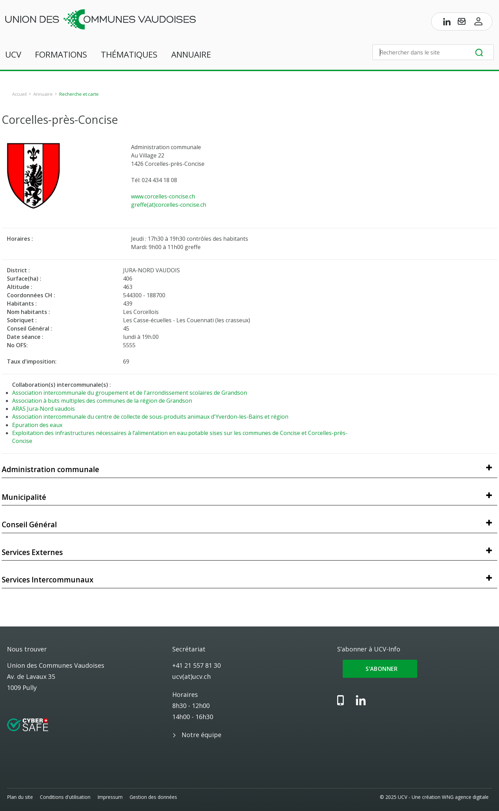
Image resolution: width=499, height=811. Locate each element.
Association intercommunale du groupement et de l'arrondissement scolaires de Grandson (129, 392)
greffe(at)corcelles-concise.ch (168, 204)
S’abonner (380, 669)
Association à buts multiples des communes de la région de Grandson (102, 400)
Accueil (19, 94)
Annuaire (191, 54)
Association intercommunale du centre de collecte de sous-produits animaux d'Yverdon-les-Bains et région (150, 416)
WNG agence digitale (465, 797)
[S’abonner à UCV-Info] (461, 23)
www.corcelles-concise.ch (163, 196)
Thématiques (129, 54)
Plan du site (20, 797)
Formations (61, 54)
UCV (13, 54)
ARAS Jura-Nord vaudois (43, 408)
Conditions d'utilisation (65, 797)
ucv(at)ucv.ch (191, 676)
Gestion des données (153, 797)
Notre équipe (201, 735)
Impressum (110, 797)
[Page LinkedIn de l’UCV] (447, 23)
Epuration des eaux (37, 425)
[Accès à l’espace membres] (478, 23)
